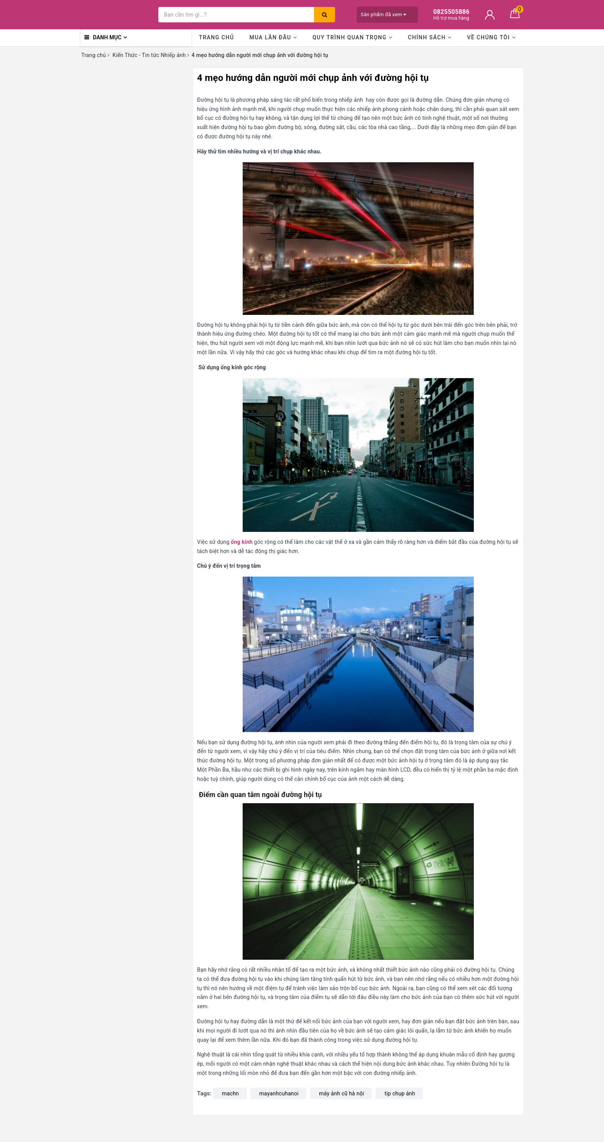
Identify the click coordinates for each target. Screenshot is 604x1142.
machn (230, 1093)
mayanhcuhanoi (279, 1093)
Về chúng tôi (491, 37)
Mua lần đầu (273, 37)
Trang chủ (216, 37)
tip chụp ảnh (399, 1093)
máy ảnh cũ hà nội (341, 1093)
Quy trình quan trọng (352, 37)
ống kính (241, 542)
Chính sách (430, 37)
